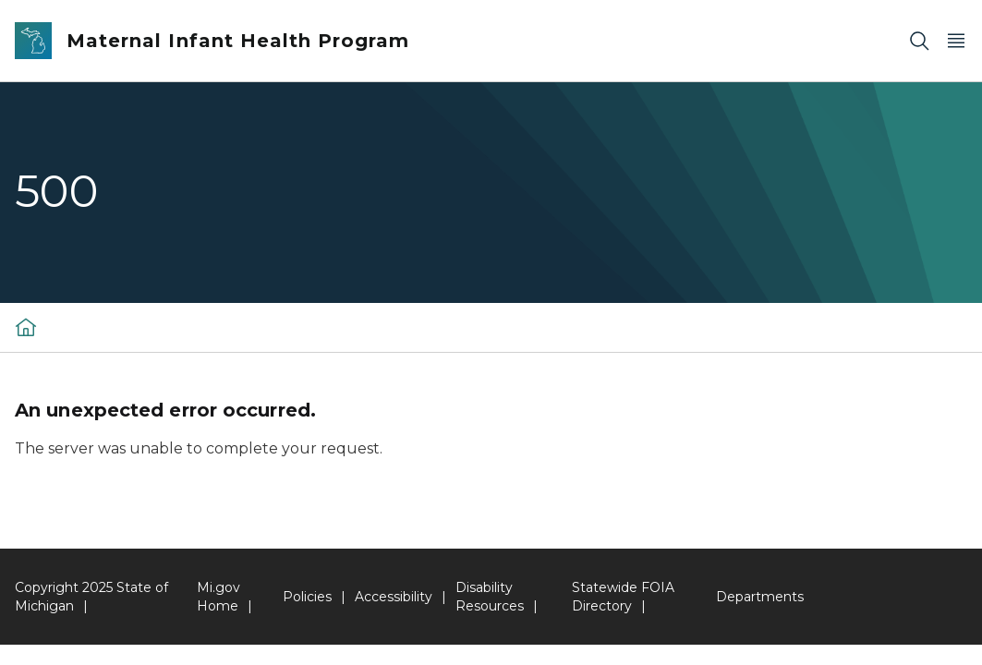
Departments (760, 596)
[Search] (919, 41)
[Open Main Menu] (956, 41)
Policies (307, 596)
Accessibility (393, 596)
